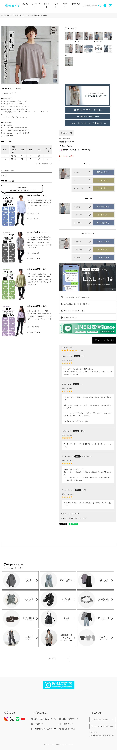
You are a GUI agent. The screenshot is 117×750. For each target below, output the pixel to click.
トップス (29, 15)
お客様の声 (37, 723)
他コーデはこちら (33, 213)
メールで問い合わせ (100, 726)
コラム (55, 4)
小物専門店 (76, 4)
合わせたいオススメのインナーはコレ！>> (88, 110)
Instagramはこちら (33, 219)
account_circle (104, 5)
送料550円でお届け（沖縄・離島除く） (77, 304)
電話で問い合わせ (99, 719)
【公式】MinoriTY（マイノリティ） (12, 15)
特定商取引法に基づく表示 (43, 728)
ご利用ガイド (65, 723)
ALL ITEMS (52, 658)
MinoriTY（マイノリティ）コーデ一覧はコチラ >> (88, 123)
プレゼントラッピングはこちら (74, 311)
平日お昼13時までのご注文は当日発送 (76, 297)
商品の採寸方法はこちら (43, 163)
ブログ (64, 4)
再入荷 (46, 4)
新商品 (25, 4)
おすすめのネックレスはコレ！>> (87, 116)
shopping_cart (110, 5)
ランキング (36, 4)
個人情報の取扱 (66, 728)
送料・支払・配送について (43, 718)
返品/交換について (70, 317)
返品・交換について (68, 718)
